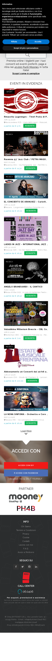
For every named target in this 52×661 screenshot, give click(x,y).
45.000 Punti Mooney (26, 67)
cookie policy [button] (7, 19)
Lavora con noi (26, 545)
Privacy (26, 534)
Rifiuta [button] (14, 42)
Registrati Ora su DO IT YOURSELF (26, 479)
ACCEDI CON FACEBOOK (26, 473)
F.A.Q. (26, 549)
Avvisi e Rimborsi (26, 552)
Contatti (25, 541)
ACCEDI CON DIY (26, 465)
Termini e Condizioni (26, 530)
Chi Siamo (26, 526)
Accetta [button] (38, 42)
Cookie (26, 537)
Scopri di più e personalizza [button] (26, 48)
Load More (26, 431)
